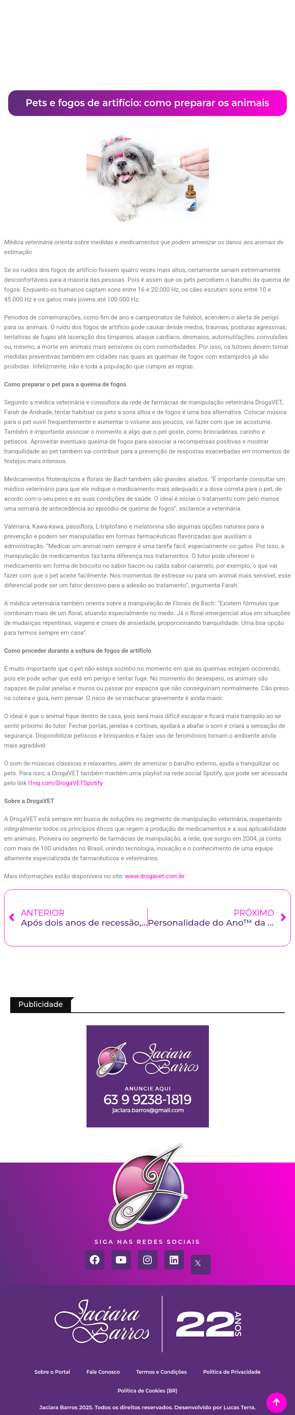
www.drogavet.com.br (155, 876)
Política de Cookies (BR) (147, 1391)
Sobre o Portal (52, 1372)
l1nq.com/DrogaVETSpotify (65, 783)
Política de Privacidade (232, 1372)
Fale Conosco (103, 1372)
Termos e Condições (161, 1372)
